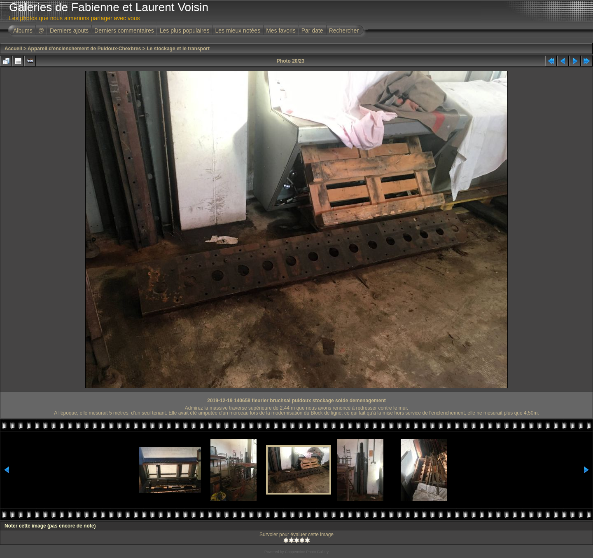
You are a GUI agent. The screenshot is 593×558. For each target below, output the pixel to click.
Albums (23, 30)
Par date (312, 30)
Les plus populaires (185, 30)
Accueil (13, 49)
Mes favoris (281, 30)
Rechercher (344, 30)
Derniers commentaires (124, 30)
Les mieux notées (237, 30)
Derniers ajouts (69, 30)
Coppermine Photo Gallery (307, 552)
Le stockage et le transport (178, 49)
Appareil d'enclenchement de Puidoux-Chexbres (84, 49)
